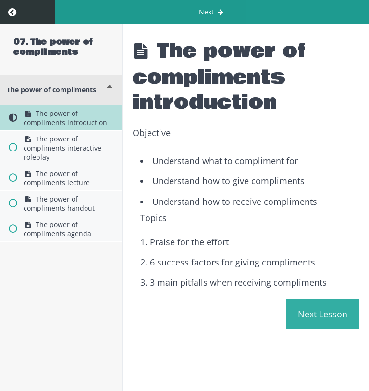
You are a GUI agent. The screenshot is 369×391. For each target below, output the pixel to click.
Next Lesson (322, 314)
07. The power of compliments (53, 47)
